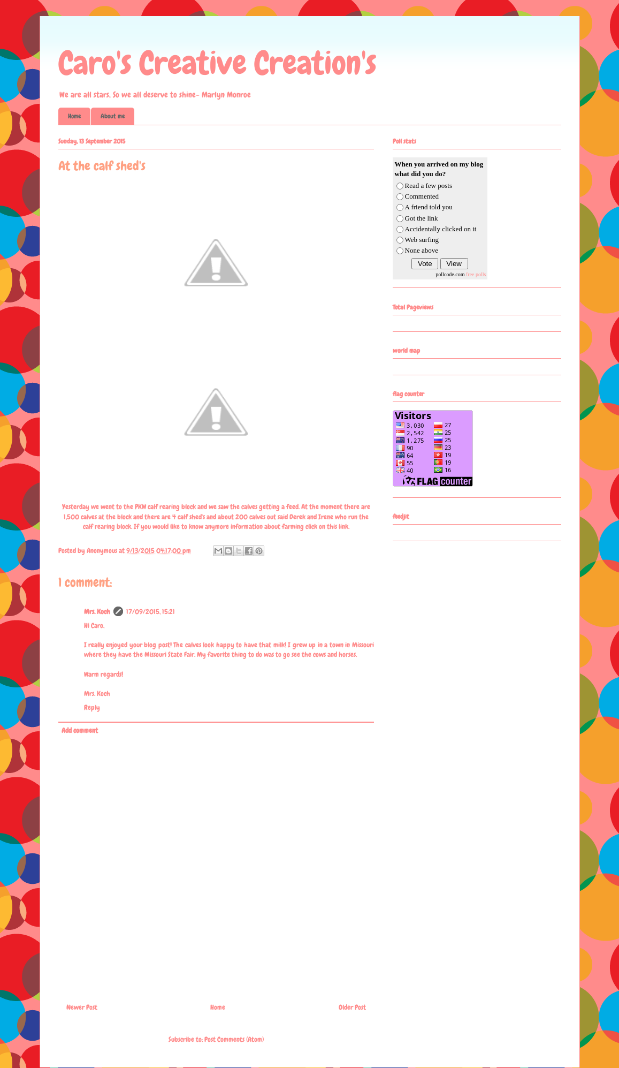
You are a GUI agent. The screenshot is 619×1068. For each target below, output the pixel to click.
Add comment (80, 730)
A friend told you (429, 207)
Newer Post (81, 1007)
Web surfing (422, 240)
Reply (92, 707)
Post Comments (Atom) (234, 1039)
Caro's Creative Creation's (217, 63)
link (343, 526)
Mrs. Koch (97, 611)
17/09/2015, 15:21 (150, 611)
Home (74, 116)
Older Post (352, 1007)
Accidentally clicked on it (441, 229)
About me (113, 116)
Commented (422, 196)
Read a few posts (428, 185)
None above (421, 250)
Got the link (421, 218)
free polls (476, 274)
